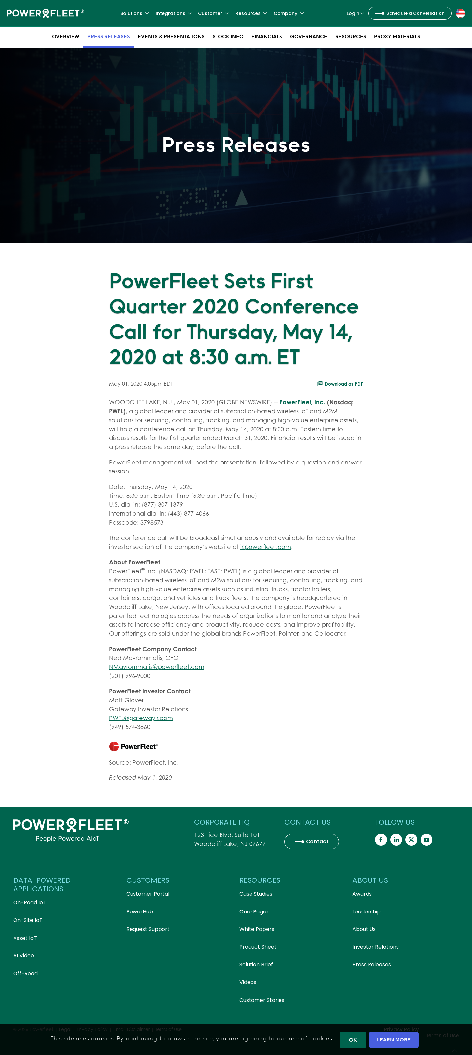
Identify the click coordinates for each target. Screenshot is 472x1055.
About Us (364, 929)
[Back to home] (45, 13)
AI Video (23, 955)
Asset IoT (25, 938)
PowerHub (139, 911)
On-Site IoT (28, 920)
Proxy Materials (397, 36)
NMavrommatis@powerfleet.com (156, 666)
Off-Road (25, 973)
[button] (460, 13)
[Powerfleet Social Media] (381, 840)
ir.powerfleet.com (265, 546)
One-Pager (254, 911)
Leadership (366, 911)
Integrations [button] (174, 13)
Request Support (148, 929)
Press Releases (108, 36)
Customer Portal (147, 894)
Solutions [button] (134, 13)
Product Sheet (258, 947)
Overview (65, 36)
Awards (362, 894)
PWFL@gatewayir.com (141, 718)
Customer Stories (261, 1000)
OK (353, 1039)
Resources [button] (251, 13)
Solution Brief (256, 964)
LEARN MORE (394, 1039)
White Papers (256, 929)
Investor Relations (375, 947)
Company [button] (289, 13)
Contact (317, 841)
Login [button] (356, 13)
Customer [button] (213, 13)
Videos (247, 982)
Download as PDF (340, 384)
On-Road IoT (29, 902)
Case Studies (255, 894)
